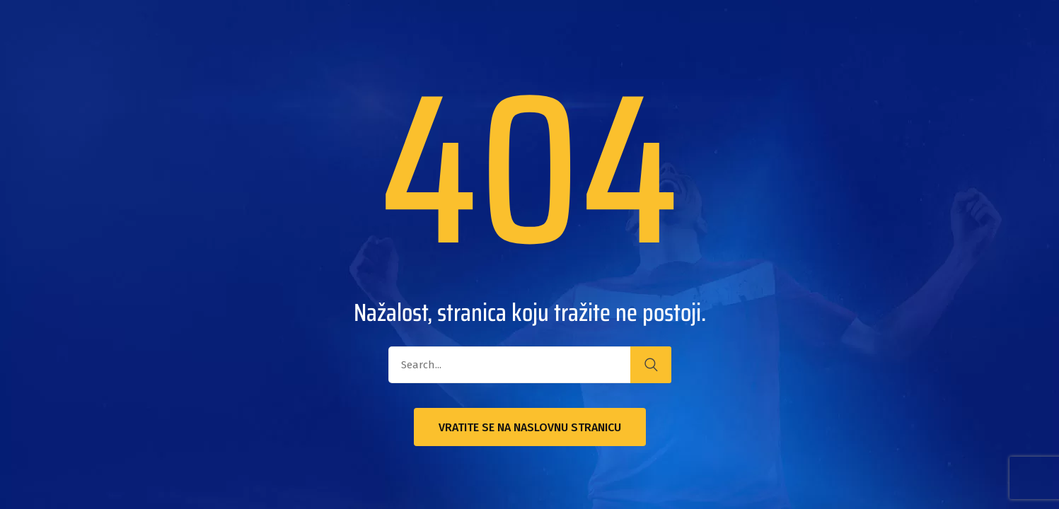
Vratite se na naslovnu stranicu (530, 427)
